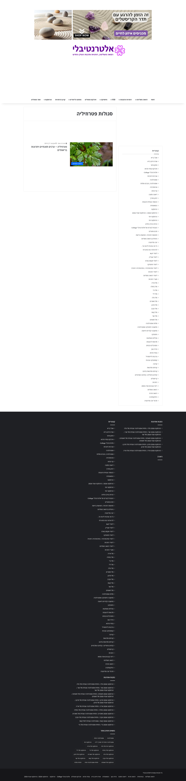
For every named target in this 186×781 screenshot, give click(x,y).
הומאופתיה (153, 206)
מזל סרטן (154, 305)
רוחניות (155, 382)
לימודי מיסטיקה (152, 264)
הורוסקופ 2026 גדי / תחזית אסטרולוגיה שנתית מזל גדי (96, 725)
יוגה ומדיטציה (153, 242)
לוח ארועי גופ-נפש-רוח (150, 250)
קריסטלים (154, 379)
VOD (113, 100)
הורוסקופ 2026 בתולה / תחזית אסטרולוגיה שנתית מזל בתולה (94, 710)
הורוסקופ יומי (153, 217)
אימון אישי (154, 165)
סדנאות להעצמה (151, 342)
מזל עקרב (154, 309)
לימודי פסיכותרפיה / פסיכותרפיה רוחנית (144, 268)
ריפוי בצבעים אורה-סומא (149, 386)
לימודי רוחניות (152, 272)
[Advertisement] (140, 480)
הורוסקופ (48, 100)
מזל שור (154, 316)
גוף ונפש (154, 191)
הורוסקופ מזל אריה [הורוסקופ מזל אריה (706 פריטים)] (92, 746)
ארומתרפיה (153, 187)
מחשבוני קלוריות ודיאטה (149, 331)
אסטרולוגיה (153, 180)
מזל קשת (154, 312)
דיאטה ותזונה (153, 194)
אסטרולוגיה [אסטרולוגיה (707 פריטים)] (110, 738)
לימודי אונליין (153, 257)
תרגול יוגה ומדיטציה (150, 401)
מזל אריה (154, 283)
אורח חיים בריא (152, 161)
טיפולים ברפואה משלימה (149, 239)
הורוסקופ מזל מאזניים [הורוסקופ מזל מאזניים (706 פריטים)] (94, 754)
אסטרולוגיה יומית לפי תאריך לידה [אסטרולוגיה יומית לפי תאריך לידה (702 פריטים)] (104, 742)
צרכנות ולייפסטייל (151, 356)
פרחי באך (154, 349)
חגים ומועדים (153, 231)
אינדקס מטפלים (90, 100)
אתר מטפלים (36, 100)
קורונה (155, 364)
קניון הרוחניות (60, 100)
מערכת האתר (61, 143)
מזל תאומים (153, 320)
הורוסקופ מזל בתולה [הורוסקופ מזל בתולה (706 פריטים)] (108, 750)
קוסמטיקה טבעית (151, 360)
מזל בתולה (154, 287)
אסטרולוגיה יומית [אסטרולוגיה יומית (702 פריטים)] (99, 738)
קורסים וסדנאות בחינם (150, 371)
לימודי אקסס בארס (151, 261)
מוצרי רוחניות (153, 279)
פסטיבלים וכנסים (151, 345)
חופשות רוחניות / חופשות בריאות (146, 235)
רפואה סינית (153, 393)
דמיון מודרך (153, 198)
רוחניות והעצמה (126, 100)
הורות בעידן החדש (151, 224)
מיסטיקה (104, 100)
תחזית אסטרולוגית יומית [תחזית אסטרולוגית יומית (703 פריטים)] (91, 762)
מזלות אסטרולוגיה (151, 323)
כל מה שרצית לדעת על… (149, 246)
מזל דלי (155, 294)
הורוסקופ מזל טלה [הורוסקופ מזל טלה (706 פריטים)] (108, 754)
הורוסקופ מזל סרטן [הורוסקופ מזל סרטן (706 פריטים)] (79, 754)
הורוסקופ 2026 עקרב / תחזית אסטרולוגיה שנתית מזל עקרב (94, 717)
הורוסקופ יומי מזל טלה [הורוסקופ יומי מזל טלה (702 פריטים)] (107, 746)
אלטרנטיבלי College (150, 172)
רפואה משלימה (142, 100)
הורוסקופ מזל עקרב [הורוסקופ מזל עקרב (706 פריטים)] (108, 758)
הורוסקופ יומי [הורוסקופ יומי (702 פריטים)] (87, 742)
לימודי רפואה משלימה (150, 275)
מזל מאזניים (153, 301)
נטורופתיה (140, 777)
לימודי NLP (153, 253)
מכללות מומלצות (152, 338)
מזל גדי (155, 290)
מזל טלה (154, 298)
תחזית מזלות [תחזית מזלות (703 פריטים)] (77, 762)
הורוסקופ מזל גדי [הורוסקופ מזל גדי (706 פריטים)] (94, 750)
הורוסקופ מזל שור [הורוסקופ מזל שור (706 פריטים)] (80, 758)
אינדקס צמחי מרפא (151, 169)
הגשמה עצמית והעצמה (149, 202)
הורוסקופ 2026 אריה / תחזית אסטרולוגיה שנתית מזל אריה (142, 451)
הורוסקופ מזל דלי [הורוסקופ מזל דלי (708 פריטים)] (81, 750)
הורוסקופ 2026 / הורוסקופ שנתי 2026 (144, 213)
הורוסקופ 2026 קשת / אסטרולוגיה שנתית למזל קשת (96, 721)
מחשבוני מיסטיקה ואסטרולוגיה (147, 327)
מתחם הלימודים (75, 100)
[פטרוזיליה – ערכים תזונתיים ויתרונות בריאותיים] (91, 154)
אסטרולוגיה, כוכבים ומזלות (148, 183)
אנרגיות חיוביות (152, 176)
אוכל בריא (154, 158)
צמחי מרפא (153, 353)
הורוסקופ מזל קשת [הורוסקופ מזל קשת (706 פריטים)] (94, 758)
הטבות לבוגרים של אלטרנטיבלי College (144, 228)
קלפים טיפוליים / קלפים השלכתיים (146, 375)
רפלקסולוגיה (153, 397)
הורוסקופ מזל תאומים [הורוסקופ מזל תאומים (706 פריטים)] (108, 762)
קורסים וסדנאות (152, 368)
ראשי (153, 100)
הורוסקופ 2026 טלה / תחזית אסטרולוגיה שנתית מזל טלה (142, 428)
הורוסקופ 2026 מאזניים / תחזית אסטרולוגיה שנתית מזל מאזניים (93, 714)
